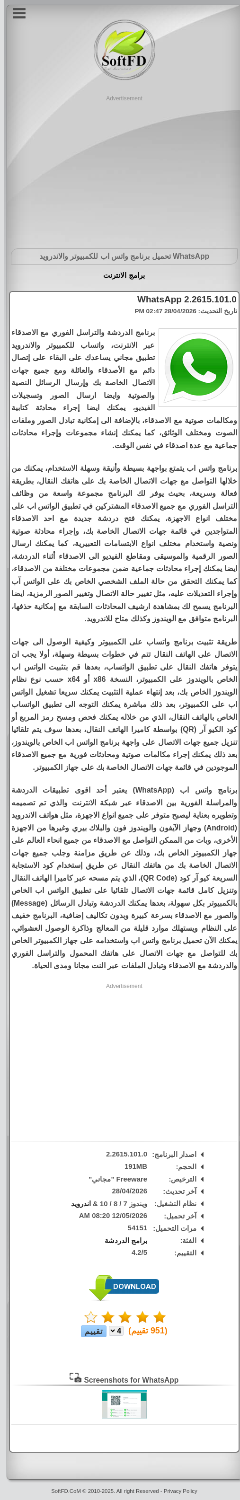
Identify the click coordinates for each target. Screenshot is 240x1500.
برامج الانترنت (119, 275)
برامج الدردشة (121, 1240)
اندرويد (77, 1204)
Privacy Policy (176, 1491)
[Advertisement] (120, 169)
